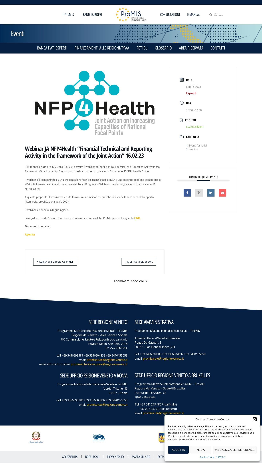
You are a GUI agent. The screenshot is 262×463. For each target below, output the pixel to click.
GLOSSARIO (163, 48)
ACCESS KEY (164, 457)
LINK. (137, 218)
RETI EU (142, 48)
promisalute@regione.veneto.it (107, 360)
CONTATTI (218, 48)
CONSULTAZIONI (170, 14)
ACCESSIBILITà (70, 457)
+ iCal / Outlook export (136, 261)
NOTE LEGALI (92, 457)
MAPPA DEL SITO (141, 457)
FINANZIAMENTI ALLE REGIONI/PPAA (102, 48)
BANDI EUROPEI (92, 14)
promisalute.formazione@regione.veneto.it (99, 364)
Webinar (192, 149)
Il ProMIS (69, 14)
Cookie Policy (207, 457)
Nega (201, 450)
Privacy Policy (115, 457)
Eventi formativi (196, 145)
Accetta (178, 450)
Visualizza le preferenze (235, 450)
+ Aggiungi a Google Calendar (57, 261)
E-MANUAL (193, 14)
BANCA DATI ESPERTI (52, 48)
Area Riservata (191, 48)
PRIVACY (220, 457)
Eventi (17, 33)
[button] (255, 419)
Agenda (30, 234)
